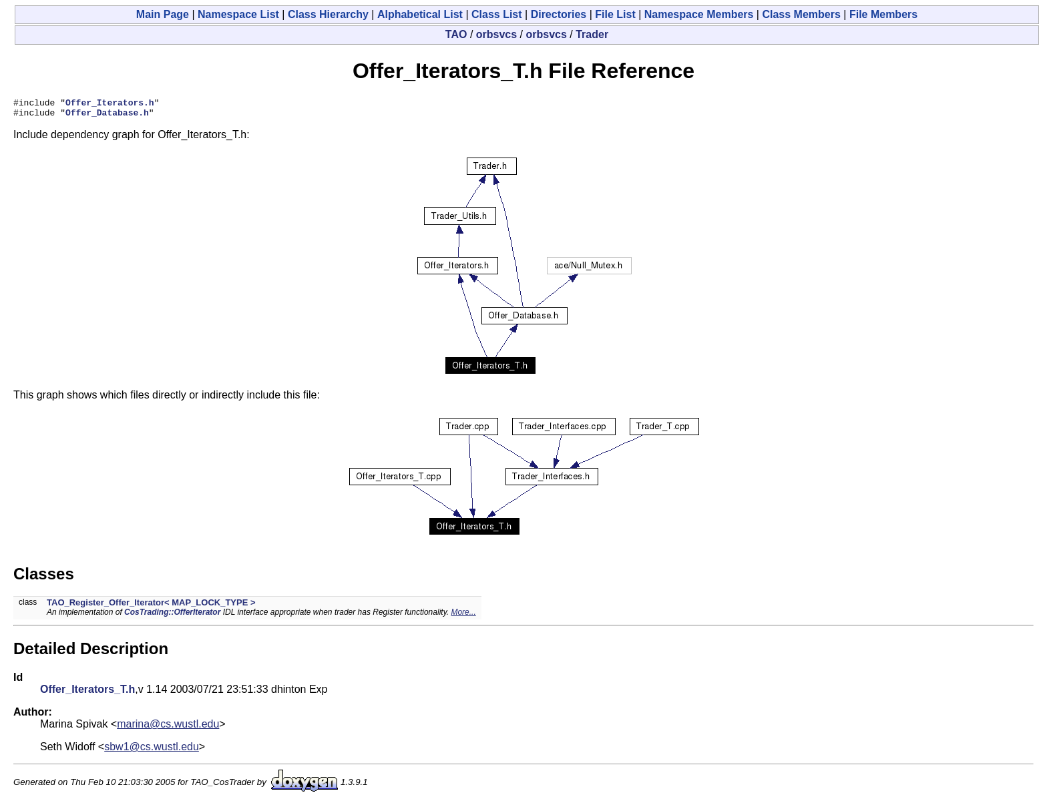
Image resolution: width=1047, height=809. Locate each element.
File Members (883, 14)
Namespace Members (699, 14)
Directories (559, 14)
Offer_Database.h (107, 116)
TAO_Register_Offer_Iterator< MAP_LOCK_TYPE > (151, 606)
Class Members (801, 14)
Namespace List (238, 14)
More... (463, 616)
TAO (456, 34)
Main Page (162, 14)
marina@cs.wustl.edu (168, 728)
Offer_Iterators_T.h (87, 693)
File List (615, 14)
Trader (592, 34)
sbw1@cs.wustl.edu (151, 750)
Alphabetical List (420, 14)
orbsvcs (496, 34)
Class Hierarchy (328, 14)
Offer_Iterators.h (109, 104)
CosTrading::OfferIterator (172, 616)
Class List (496, 14)
